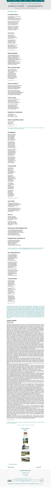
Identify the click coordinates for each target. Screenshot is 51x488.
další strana (38, 467)
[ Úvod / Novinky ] (24, 472)
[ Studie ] (28, 472)
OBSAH (25, 0)
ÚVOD (9, 0)
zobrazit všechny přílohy (13, 464)
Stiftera (30, 389)
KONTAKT (42, 0)
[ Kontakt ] (26, 475)
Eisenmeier (20, 308)
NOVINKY (15, 0)
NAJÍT (36, 0)
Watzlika (23, 408)
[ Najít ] (24, 475)
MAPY (31, 0)
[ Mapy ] (27, 473)
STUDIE (20, 0)
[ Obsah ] (24, 473)
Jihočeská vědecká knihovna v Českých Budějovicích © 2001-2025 (23, 478)
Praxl (24, 308)
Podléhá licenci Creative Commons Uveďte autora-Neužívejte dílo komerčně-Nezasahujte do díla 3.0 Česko (23, 481)
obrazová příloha (11, 467)
